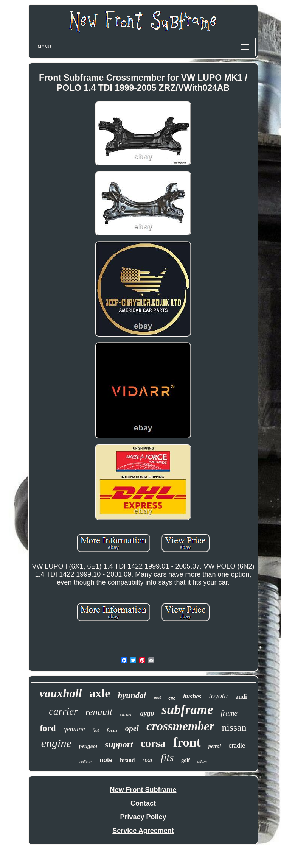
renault (98, 712)
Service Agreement (143, 830)
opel (132, 728)
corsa (153, 743)
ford (48, 728)
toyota (218, 696)
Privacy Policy (143, 817)
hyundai (132, 695)
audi (241, 697)
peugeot (88, 746)
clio (171, 698)
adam (202, 761)
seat (157, 697)
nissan (234, 727)
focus (112, 730)
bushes (192, 696)
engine (56, 743)
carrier (63, 711)
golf (185, 760)
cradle (236, 745)
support (119, 744)
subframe (187, 709)
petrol (214, 746)
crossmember (180, 726)
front (187, 742)
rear (147, 759)
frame (229, 713)
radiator (85, 761)
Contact (143, 803)
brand (127, 760)
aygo (147, 713)
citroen (126, 714)
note (105, 760)
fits (167, 757)
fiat (96, 730)
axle (99, 693)
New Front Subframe (143, 790)
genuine (74, 729)
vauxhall (60, 693)
